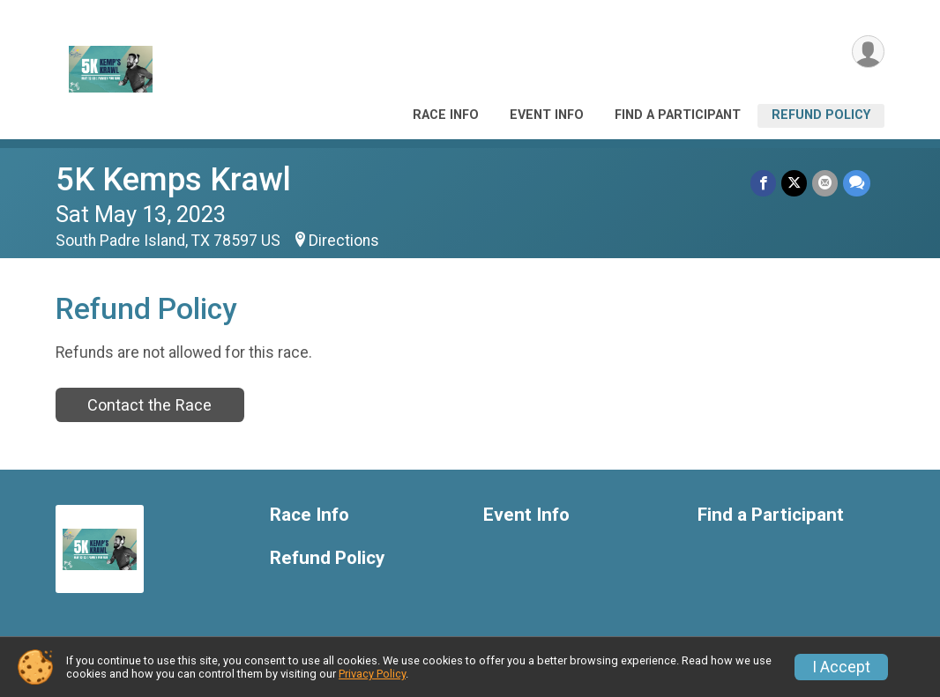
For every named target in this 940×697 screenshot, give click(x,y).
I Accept (841, 667)
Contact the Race (149, 405)
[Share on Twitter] (794, 183)
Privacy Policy (372, 673)
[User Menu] (868, 51)
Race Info (446, 115)
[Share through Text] (856, 183)
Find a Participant (678, 115)
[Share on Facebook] (763, 183)
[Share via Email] (825, 183)
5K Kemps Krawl (173, 179)
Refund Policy (821, 115)
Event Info (547, 115)
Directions (344, 240)
